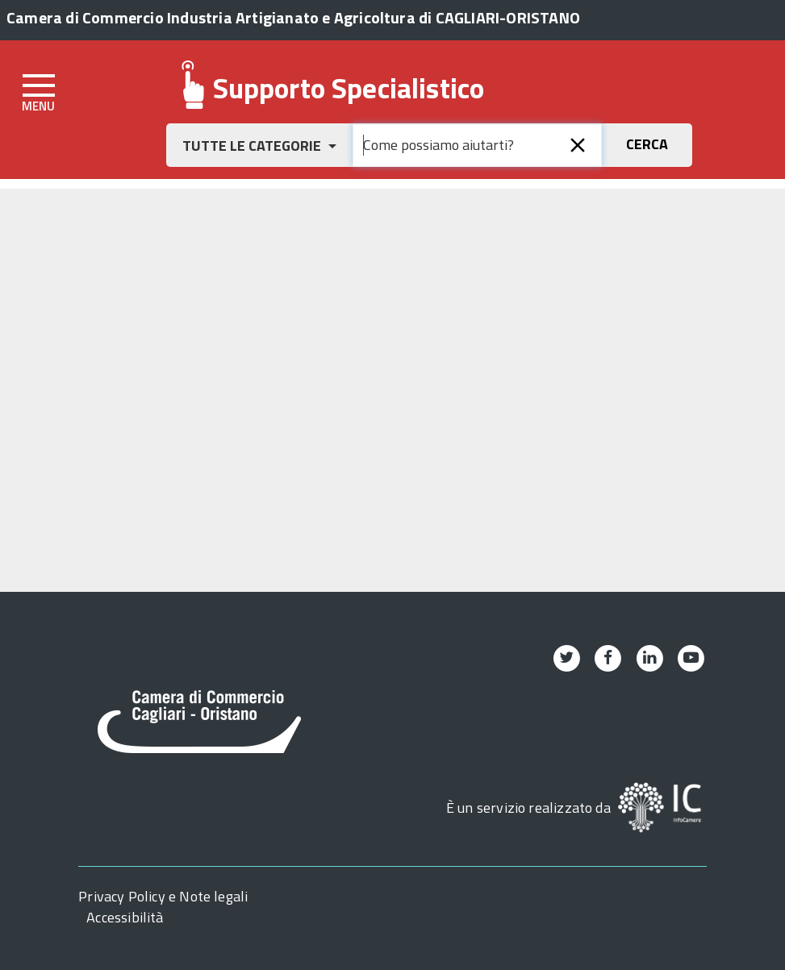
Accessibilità (124, 917)
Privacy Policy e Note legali (163, 896)
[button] (259, 145)
